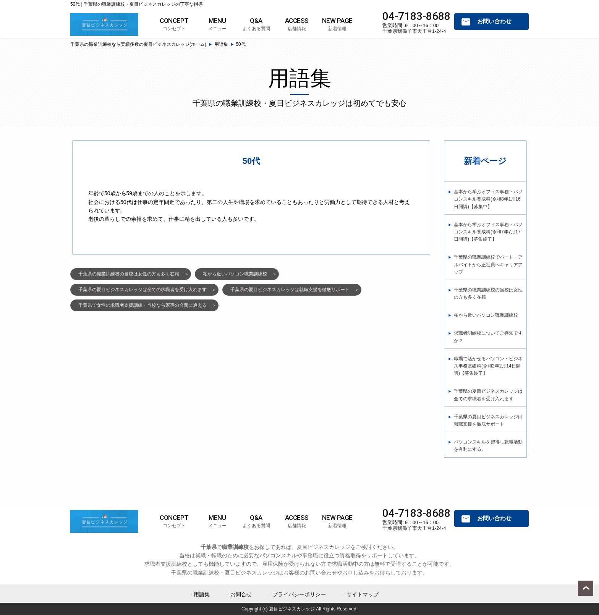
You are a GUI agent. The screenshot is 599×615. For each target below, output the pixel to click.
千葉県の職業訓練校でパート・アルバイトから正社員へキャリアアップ (488, 264)
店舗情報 (297, 24)
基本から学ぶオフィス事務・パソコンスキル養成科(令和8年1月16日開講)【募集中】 (488, 199)
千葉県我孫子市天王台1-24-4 (414, 31)
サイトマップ (362, 594)
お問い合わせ (494, 21)
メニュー (217, 24)
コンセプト (174, 24)
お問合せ (241, 594)
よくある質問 (256, 24)
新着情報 (337, 24)
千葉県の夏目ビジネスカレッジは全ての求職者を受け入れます (142, 289)
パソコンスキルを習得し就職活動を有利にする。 (488, 445)
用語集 (202, 594)
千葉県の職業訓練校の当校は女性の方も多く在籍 (128, 274)
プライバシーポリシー (299, 594)
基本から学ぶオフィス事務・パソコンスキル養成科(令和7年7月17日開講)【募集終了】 (488, 232)
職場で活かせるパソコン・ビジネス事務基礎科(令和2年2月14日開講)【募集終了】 (488, 366)
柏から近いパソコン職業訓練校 (235, 274)
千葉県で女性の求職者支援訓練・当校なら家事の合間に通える (142, 305)
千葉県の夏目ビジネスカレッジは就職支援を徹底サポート (290, 289)
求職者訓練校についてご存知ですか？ (488, 336)
